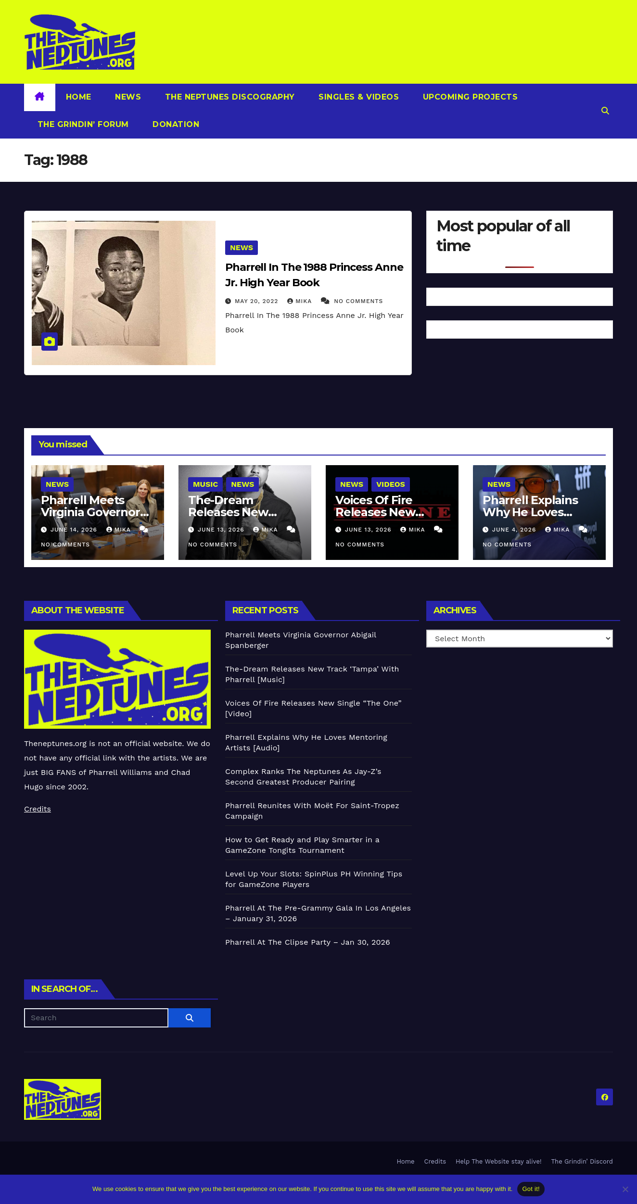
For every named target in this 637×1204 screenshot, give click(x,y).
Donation (175, 124)
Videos (390, 484)
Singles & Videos (357, 96)
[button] (605, 110)
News (127, 96)
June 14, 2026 (75, 529)
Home (78, 96)
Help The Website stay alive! (499, 1161)
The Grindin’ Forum (82, 124)
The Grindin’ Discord (582, 1161)
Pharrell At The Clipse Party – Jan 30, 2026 (307, 942)
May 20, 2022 (257, 301)
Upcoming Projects (469, 96)
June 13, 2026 (222, 529)
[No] (625, 1189)
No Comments (358, 301)
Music (205, 484)
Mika (300, 301)
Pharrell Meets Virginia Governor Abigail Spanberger (95, 512)
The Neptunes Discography (228, 96)
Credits (37, 808)
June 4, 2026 (515, 529)
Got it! (530, 1188)
